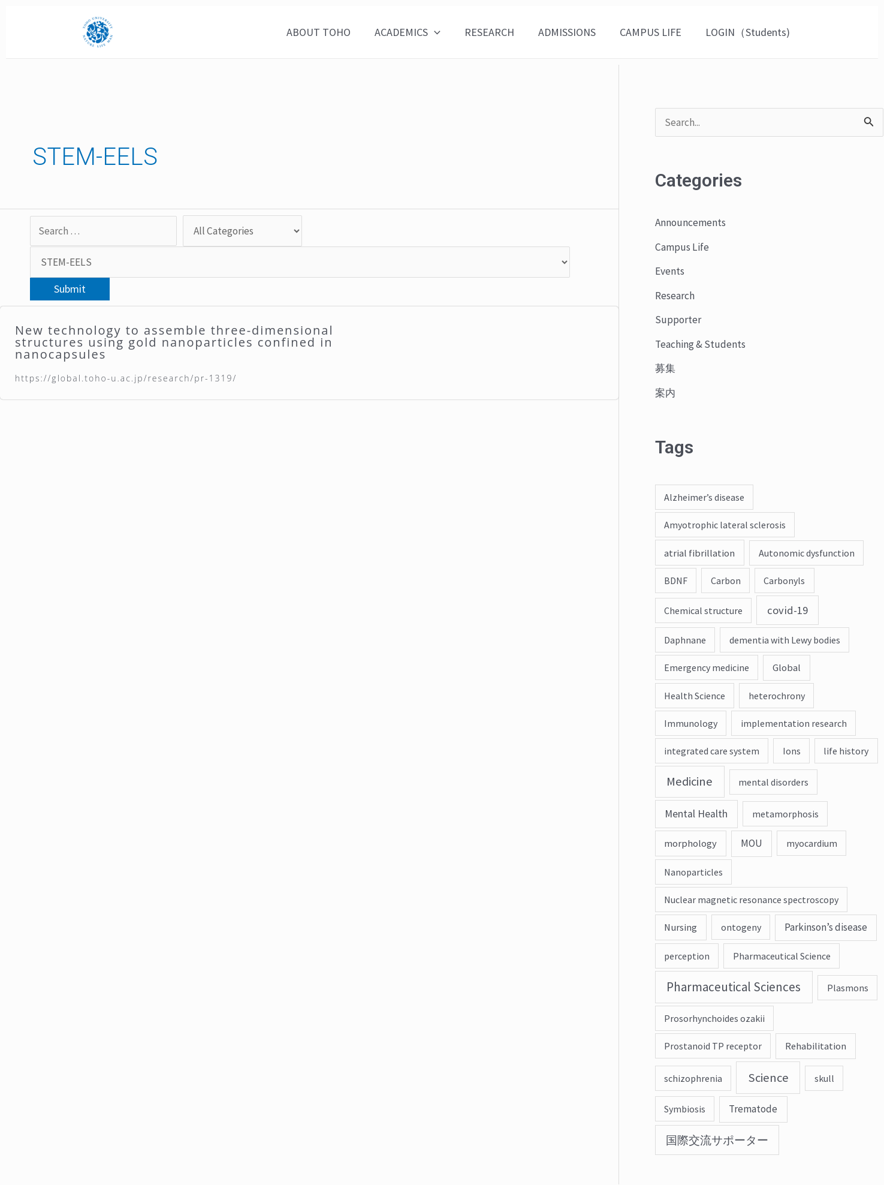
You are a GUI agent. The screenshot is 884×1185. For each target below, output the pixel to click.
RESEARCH (498, 32)
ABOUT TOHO (332, 32)
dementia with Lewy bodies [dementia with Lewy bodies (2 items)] (784, 640)
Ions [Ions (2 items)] (792, 751)
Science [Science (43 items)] (768, 1078)
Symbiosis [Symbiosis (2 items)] (684, 1109)
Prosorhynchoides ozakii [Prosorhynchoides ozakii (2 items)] (714, 1019)
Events (670, 271)
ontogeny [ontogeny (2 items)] (741, 928)
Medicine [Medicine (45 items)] (689, 782)
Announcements (691, 223)
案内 (666, 393)
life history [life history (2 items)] (845, 751)
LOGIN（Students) (749, 32)
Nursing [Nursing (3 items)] (680, 928)
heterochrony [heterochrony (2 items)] (777, 696)
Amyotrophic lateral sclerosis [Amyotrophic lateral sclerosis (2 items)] (725, 525)
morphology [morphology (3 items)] (690, 844)
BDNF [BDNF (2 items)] (675, 581)
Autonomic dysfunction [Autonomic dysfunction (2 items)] (807, 554)
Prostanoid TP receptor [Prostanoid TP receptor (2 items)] (713, 1046)
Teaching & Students (702, 344)
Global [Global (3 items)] (787, 668)
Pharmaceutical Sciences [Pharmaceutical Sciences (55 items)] (733, 987)
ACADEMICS (418, 32)
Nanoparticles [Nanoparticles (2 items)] (693, 873)
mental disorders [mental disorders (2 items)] (773, 783)
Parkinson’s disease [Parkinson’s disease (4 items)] (826, 927)
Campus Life (683, 247)
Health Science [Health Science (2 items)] (694, 696)
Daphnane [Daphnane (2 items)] (685, 640)
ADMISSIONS (573, 32)
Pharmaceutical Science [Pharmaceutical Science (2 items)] (782, 957)
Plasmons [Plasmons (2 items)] (847, 988)
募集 (666, 368)
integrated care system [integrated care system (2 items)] (711, 751)
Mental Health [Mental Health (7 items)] (696, 814)
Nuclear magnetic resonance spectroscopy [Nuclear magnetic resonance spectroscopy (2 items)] (751, 900)
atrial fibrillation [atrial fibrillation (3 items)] (699, 554)
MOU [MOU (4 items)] (751, 843)
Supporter (677, 320)
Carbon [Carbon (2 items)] (726, 581)
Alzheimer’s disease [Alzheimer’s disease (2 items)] (704, 498)
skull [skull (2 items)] (824, 1079)
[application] (445, 32)
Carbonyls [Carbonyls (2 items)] (784, 581)
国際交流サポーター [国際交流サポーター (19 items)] (717, 1140)
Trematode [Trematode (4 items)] (753, 1109)
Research (675, 296)
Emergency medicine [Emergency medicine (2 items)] (706, 668)
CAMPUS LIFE (654, 32)
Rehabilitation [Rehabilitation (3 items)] (815, 1046)
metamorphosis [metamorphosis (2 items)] (785, 814)
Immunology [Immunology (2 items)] (690, 724)
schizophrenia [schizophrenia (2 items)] (693, 1079)
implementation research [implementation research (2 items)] (794, 724)
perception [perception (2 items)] (687, 957)
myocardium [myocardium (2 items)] (811, 844)
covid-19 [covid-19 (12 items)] (787, 611)
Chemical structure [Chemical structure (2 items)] (703, 611)
